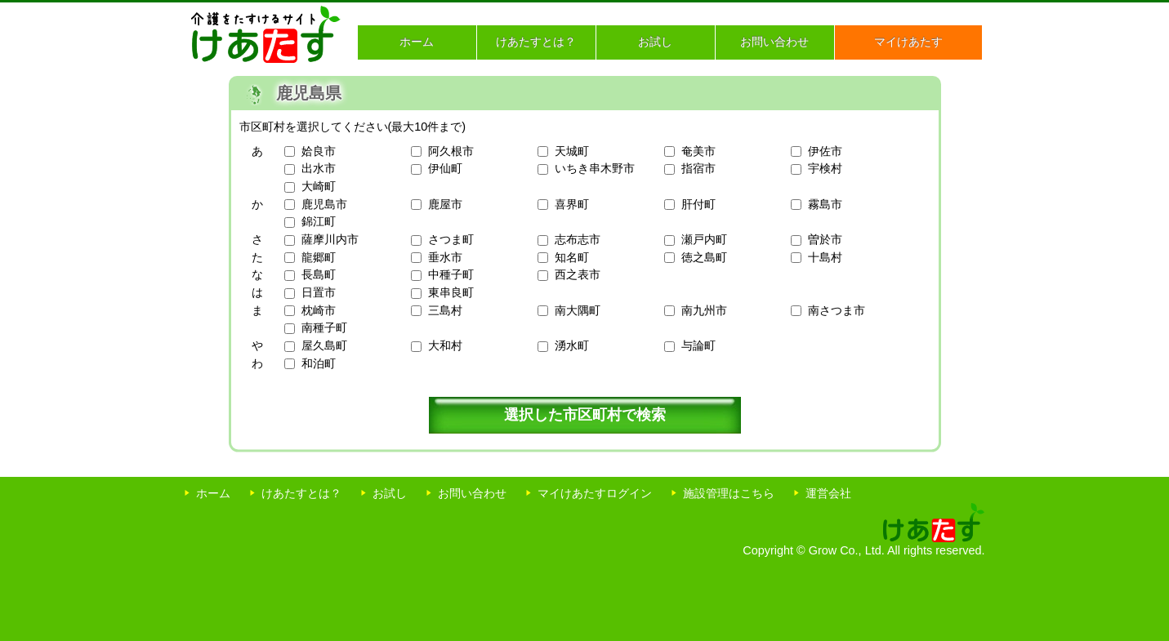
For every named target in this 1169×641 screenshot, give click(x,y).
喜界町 (572, 204)
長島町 (318, 274)
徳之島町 (704, 257)
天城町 (572, 151)
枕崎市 (318, 310)
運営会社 (828, 493)
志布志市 (577, 239)
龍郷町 (318, 257)
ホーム (416, 41)
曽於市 (825, 239)
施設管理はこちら (728, 493)
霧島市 (825, 204)
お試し (655, 41)
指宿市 (698, 168)
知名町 (572, 257)
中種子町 (451, 274)
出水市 (318, 168)
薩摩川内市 (330, 239)
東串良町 (451, 292)
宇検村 (825, 168)
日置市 (318, 292)
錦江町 (318, 221)
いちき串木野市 (595, 168)
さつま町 (451, 239)
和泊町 (318, 363)
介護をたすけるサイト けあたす (266, 34)
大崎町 (318, 186)
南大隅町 (577, 310)
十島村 (825, 257)
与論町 (698, 345)
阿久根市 (451, 151)
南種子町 (324, 327)
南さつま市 (836, 310)
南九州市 (704, 310)
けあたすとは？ (536, 41)
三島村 (445, 310)
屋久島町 (324, 345)
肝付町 (698, 204)
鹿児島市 (324, 204)
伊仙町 (445, 168)
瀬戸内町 (704, 239)
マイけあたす (908, 41)
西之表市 (577, 274)
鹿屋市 (445, 204)
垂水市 (445, 257)
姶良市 (318, 151)
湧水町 (572, 345)
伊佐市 (825, 151)
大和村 (445, 345)
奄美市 (698, 151)
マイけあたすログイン (595, 493)
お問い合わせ (774, 41)
